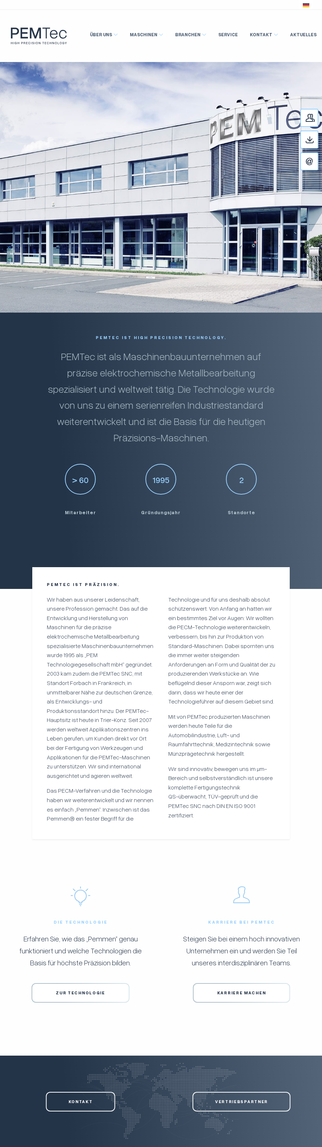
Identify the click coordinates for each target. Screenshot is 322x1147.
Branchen (188, 34)
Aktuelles (303, 34)
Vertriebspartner (241, 1101)
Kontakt (261, 34)
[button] (306, 4)
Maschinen (143, 34)
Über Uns (101, 34)
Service (228, 34)
